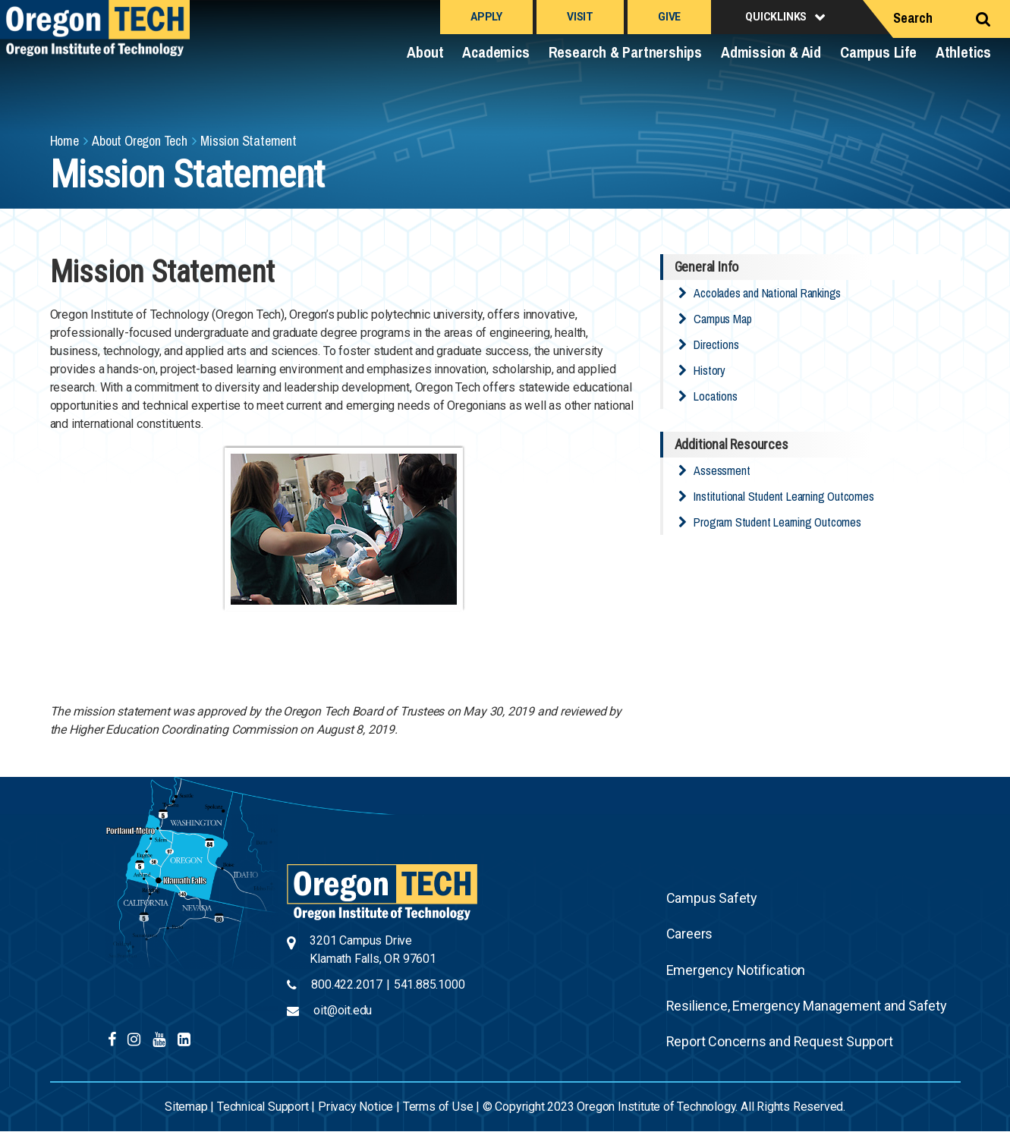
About (425, 52)
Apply (486, 17)
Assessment (722, 470)
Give (669, 17)
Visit (580, 17)
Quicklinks (776, 17)
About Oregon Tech (139, 140)
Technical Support (263, 1106)
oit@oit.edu (342, 1010)
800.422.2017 (346, 984)
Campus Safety (711, 898)
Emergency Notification (736, 970)
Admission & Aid (771, 52)
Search (913, 17)
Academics (495, 52)
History (709, 370)
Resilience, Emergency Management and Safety (806, 1006)
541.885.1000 (429, 984)
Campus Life (878, 52)
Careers (689, 934)
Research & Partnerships (625, 52)
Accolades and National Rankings (767, 293)
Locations (715, 396)
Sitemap (186, 1106)
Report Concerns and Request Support (779, 1041)
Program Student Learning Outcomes (777, 522)
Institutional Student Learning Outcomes (783, 496)
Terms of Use (438, 1106)
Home (64, 140)
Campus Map (722, 318)
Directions (716, 344)
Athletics (963, 52)
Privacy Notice (355, 1106)
